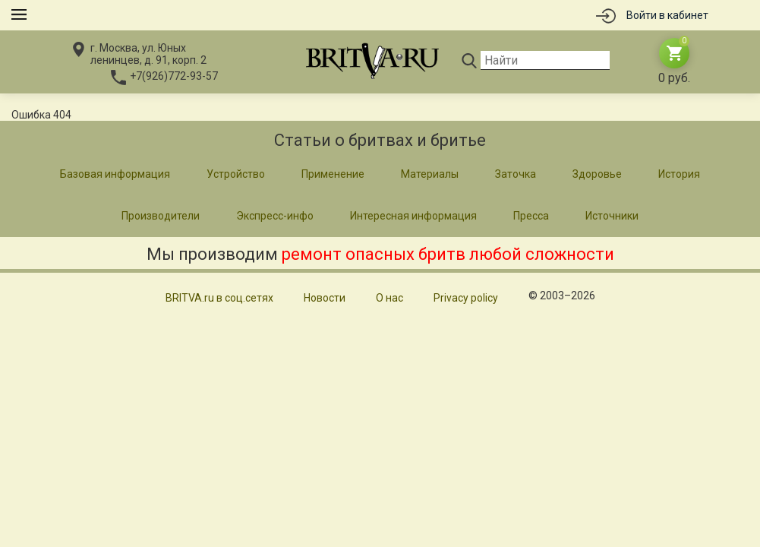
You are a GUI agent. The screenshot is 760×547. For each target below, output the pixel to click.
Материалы (430, 174)
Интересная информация (413, 216)
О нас (389, 298)
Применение (332, 174)
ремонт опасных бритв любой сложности (448, 254)
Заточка (515, 174)
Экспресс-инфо (275, 216)
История (679, 174)
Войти (667, 15)
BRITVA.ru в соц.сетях (219, 298)
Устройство (236, 174)
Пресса (531, 216)
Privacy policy (466, 298)
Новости (324, 298)
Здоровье (597, 174)
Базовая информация (115, 174)
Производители (160, 216)
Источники (612, 216)
